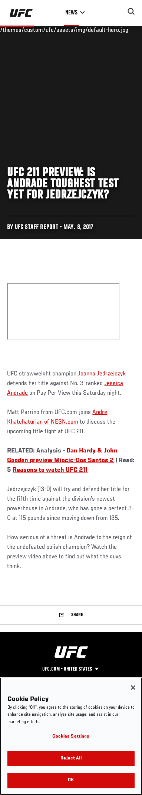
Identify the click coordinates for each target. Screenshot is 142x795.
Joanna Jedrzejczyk (102, 374)
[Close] (133, 687)
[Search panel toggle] (131, 11)
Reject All (70, 758)
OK (71, 780)
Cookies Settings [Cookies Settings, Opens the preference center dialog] (70, 736)
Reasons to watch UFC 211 (50, 470)
